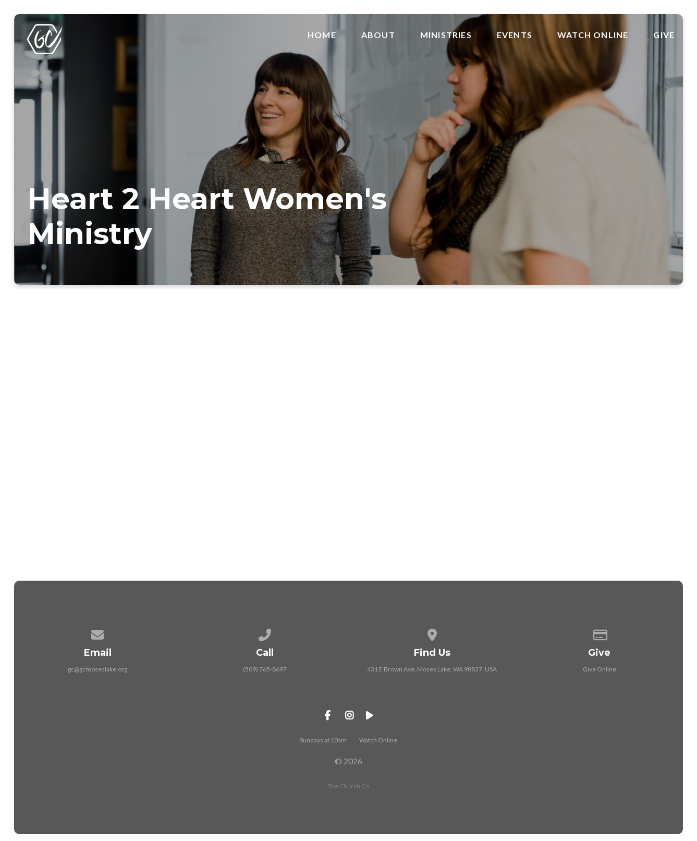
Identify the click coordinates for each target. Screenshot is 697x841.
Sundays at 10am (323, 740)
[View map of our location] (432, 633)
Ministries (446, 35)
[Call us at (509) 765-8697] (265, 633)
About (378, 35)
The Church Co (348, 786)
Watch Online (592, 35)
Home (322, 35)
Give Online (599, 669)
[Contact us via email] (97, 633)
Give (664, 35)
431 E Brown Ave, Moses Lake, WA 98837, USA (432, 669)
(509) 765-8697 (265, 669)
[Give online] (599, 633)
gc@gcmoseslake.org (97, 669)
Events (514, 35)
